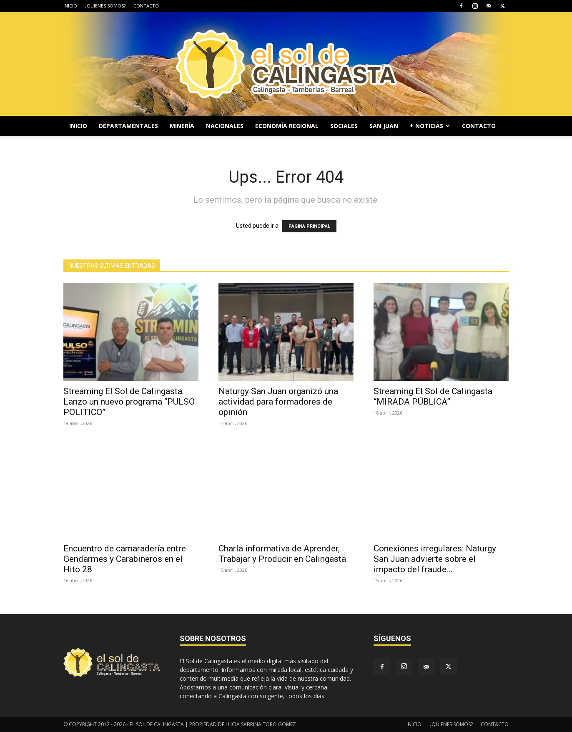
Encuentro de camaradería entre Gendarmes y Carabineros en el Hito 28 (124, 558)
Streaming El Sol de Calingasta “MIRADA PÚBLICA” (433, 396)
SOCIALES (344, 126)
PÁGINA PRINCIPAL (309, 226)
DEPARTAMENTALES (128, 126)
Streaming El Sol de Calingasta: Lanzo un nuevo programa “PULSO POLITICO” (129, 401)
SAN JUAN (383, 126)
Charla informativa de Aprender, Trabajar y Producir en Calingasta (282, 553)
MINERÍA (182, 126)
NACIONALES (224, 126)
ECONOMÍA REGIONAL (287, 126)
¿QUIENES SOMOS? (105, 6)
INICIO (70, 6)
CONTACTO (146, 6)
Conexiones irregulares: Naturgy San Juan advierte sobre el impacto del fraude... (435, 558)
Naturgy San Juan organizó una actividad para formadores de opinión (278, 401)
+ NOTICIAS (430, 126)
